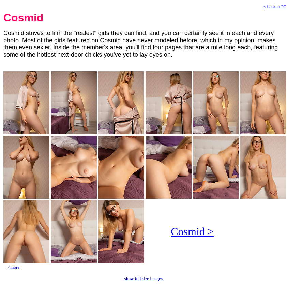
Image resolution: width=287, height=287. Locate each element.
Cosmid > (192, 231)
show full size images (143, 278)
